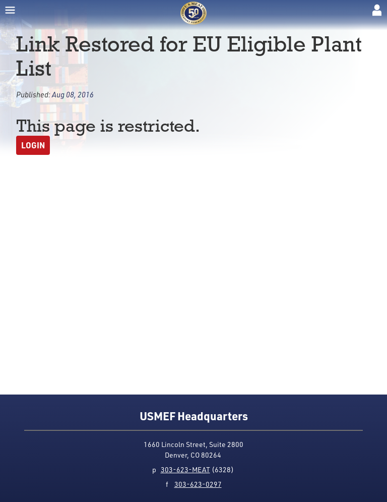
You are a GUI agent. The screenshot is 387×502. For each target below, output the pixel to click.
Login (33, 145)
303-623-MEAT (185, 469)
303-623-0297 (198, 484)
